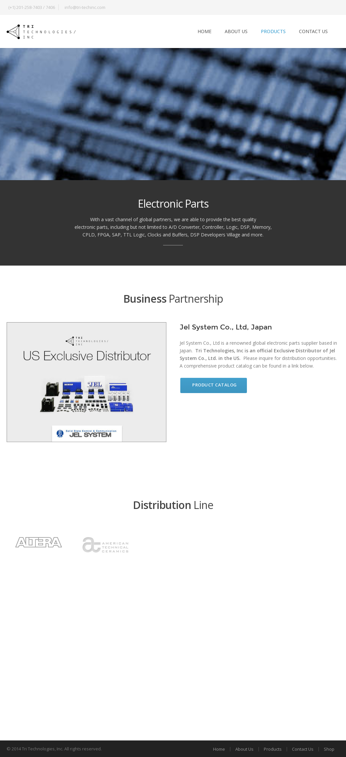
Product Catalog (214, 385)
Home (204, 31)
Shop (329, 749)
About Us (236, 31)
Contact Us (313, 31)
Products (273, 31)
